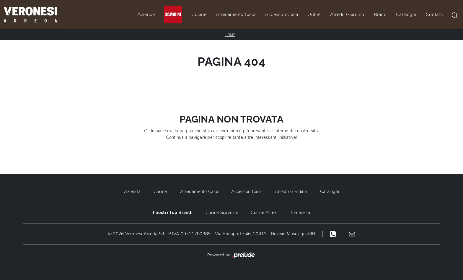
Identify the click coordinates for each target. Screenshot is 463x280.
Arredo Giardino (347, 14)
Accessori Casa (281, 14)
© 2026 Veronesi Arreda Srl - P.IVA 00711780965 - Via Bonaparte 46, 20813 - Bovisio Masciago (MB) (212, 234)
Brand (380, 14)
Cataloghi (406, 14)
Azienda (146, 14)
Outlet (314, 14)
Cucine (198, 14)
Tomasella (300, 212)
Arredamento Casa (235, 14)
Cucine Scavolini (222, 212)
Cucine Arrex (264, 212)
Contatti (434, 14)
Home (230, 35)
